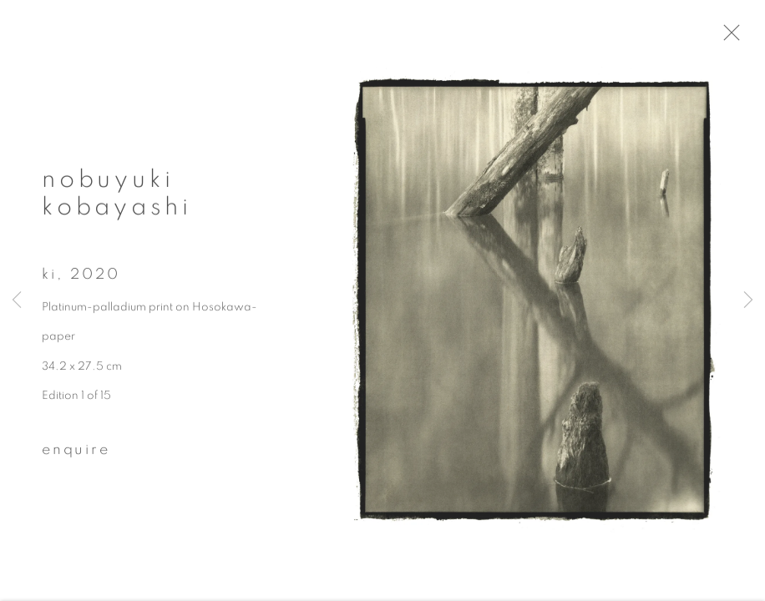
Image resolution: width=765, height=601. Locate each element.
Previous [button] (16, 300)
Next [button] (748, 300)
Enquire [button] (76, 454)
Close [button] (741, 37)
